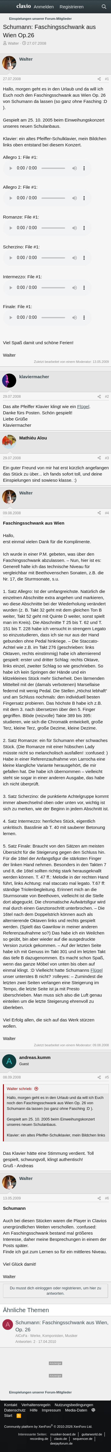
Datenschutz (14, 1410)
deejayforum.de (61, 1443)
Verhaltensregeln (36, 1405)
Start (8, 1415)
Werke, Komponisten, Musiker (54, 1336)
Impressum (51, 1410)
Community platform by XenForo (48, 1426)
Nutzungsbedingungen (74, 1405)
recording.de (39, 1438)
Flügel (83, 406)
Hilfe (34, 1410)
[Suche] (104, 6)
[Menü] (8, 7)
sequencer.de (82, 1438)
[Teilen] (99, 79)
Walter (13, 43)
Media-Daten (76, 1410)
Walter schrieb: (19, 1088)
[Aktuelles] (92, 6)
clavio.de (60, 1438)
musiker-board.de (63, 1434)
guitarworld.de (92, 1434)
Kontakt (10, 1405)
